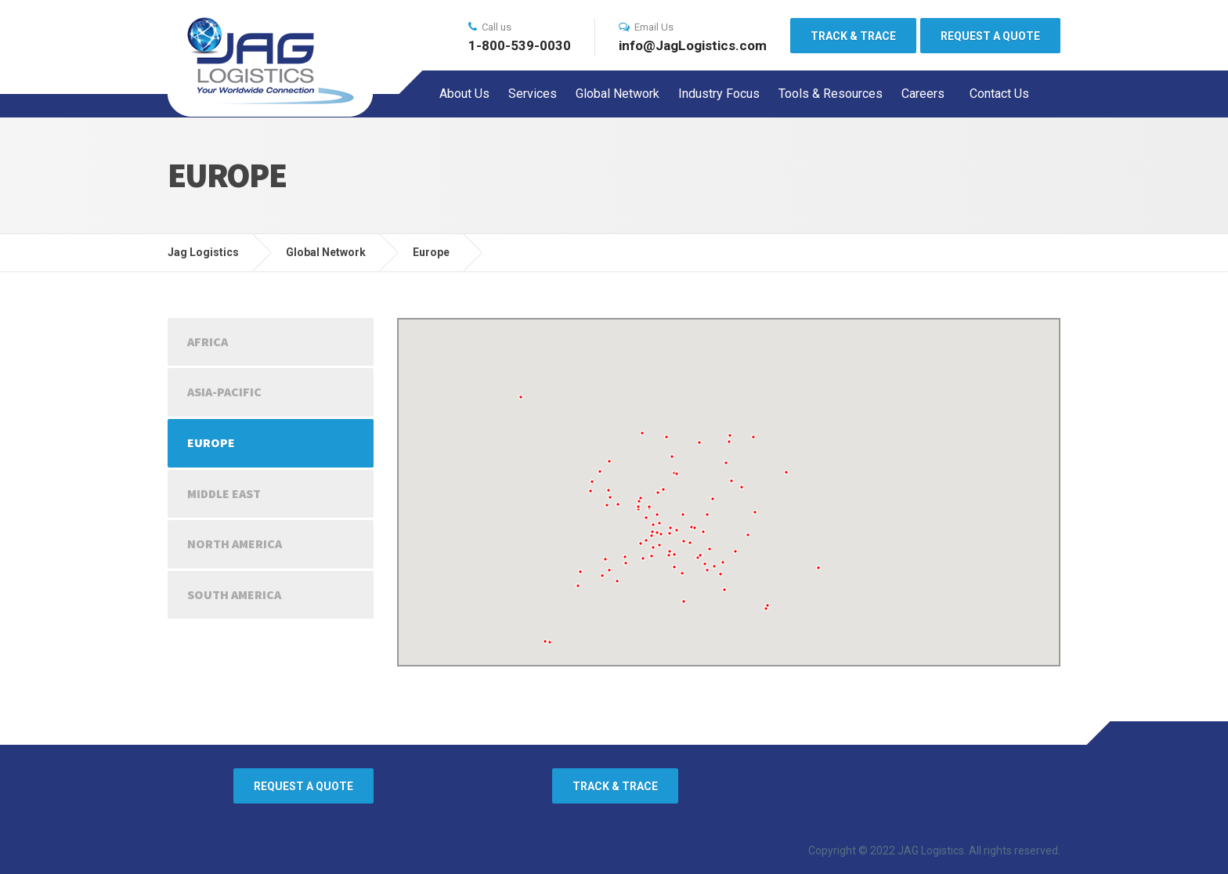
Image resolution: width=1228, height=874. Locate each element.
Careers (922, 93)
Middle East (224, 493)
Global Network (617, 93)
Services (532, 93)
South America (234, 594)
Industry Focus (719, 93)
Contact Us (999, 93)
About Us (464, 93)
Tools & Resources (830, 93)
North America (234, 543)
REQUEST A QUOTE (990, 36)
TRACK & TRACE (853, 36)
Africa (207, 341)
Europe (211, 442)
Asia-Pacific (224, 391)
